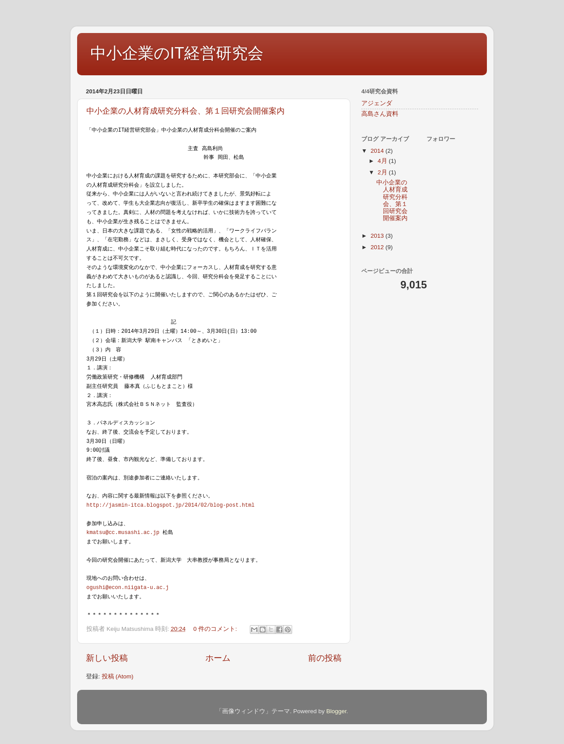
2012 (378, 247)
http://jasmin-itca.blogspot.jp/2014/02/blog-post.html (170, 504)
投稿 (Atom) (118, 676)
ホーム (217, 658)
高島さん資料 (379, 113)
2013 (378, 235)
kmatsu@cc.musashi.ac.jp (123, 532)
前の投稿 (324, 658)
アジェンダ (376, 103)
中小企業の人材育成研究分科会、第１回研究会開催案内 (185, 111)
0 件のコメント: (216, 629)
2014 (378, 150)
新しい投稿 (107, 658)
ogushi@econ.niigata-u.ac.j (127, 587)
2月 (383, 172)
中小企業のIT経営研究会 (176, 53)
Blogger (336, 711)
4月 (383, 161)
